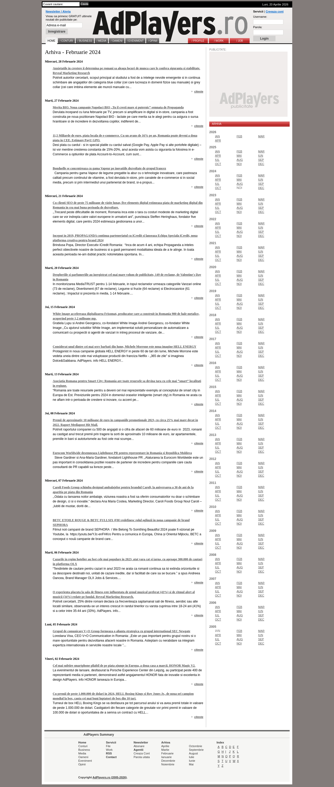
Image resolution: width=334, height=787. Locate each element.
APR (218, 140)
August (193, 753)
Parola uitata (142, 757)
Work (109, 749)
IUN (260, 155)
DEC (261, 163)
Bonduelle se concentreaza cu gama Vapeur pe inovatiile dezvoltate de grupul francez (109, 168)
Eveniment (85, 760)
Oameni (83, 757)
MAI (239, 155)
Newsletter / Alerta (58, 11)
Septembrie (196, 749)
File (108, 746)
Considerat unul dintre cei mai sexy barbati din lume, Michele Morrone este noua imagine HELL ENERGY (124, 346)
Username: (260, 16)
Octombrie (195, 746)
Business (84, 749)
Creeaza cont (274, 11)
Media (82, 753)
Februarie (167, 753)
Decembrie (168, 760)
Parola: (257, 27)
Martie (165, 749)
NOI (239, 163)
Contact (111, 757)
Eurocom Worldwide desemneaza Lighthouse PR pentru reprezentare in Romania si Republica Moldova (122, 453)
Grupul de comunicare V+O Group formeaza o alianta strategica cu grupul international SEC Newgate (121, 631)
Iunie (192, 760)
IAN (217, 136)
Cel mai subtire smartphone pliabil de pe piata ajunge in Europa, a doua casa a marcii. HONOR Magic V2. (124, 665)
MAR (261, 136)
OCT (218, 163)
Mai (191, 764)
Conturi (82, 746)
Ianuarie (166, 757)
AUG (240, 159)
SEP (261, 159)
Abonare (139, 746)
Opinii (82, 764)
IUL (217, 159)
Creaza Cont (142, 753)
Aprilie (165, 746)
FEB (239, 136)
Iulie (191, 757)
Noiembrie (167, 764)
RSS (109, 753)
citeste (198, 91)
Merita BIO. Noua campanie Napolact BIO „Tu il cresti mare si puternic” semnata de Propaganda (118, 107)
